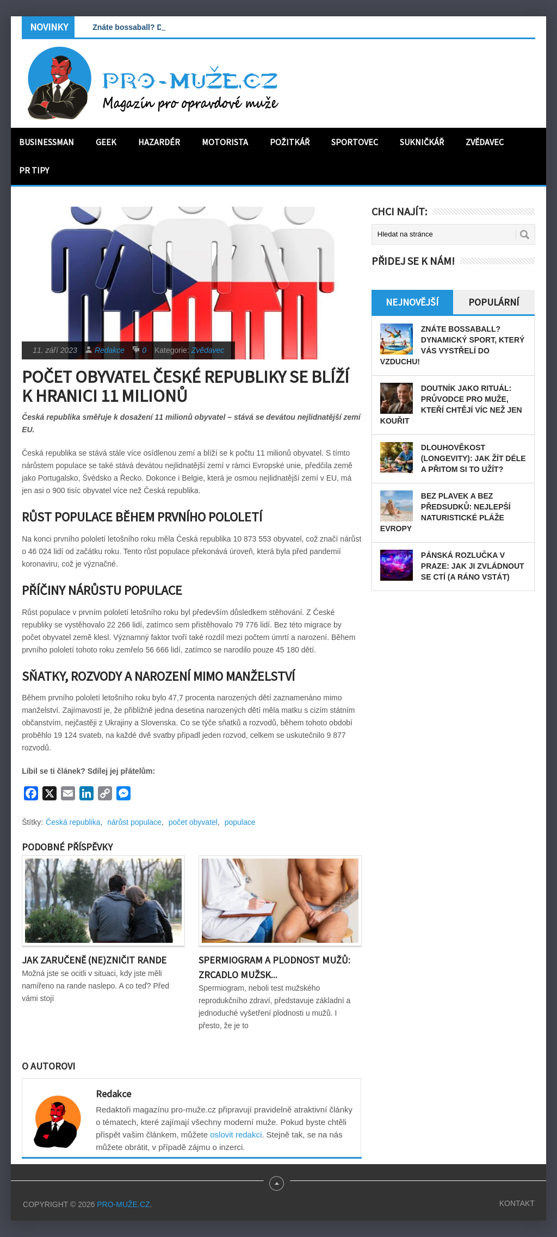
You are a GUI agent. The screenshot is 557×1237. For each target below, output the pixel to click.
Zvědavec (485, 141)
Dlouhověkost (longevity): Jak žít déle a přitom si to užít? (473, 458)
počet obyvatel (193, 822)
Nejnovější (412, 302)
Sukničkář (422, 141)
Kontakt (517, 1203)
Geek (106, 141)
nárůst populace (134, 822)
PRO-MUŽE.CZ (123, 1204)
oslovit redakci (236, 1134)
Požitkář (290, 141)
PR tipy (34, 170)
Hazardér (159, 141)
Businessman (46, 141)
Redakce (110, 350)
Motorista (225, 141)
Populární (493, 302)
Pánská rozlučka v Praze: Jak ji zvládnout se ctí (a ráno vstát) (472, 566)
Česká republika (73, 822)
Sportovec (354, 141)
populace (240, 822)
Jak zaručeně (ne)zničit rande (94, 960)
